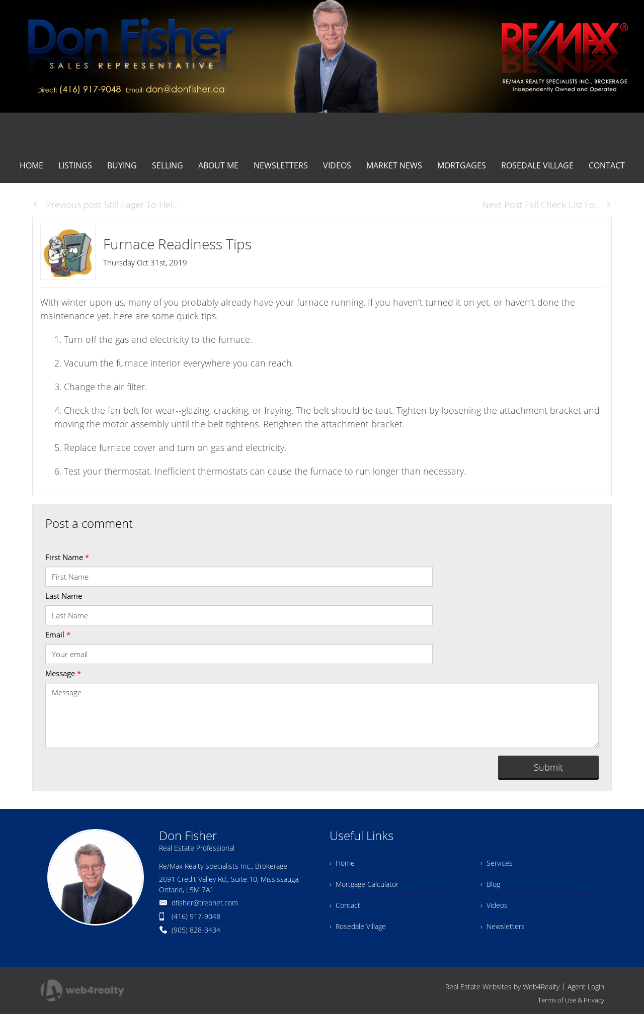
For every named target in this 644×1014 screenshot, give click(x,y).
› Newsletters (502, 926)
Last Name (63, 596)
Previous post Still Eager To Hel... (105, 205)
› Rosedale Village (358, 926)
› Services (496, 863)
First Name (67, 557)
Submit (548, 767)
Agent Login (586, 986)
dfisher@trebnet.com (205, 902)
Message (63, 673)
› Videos (494, 905)
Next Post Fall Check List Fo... (547, 205)
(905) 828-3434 (196, 930)
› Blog (490, 884)
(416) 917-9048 (196, 916)
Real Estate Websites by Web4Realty (502, 986)
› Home (342, 863)
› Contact (345, 905)
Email (57, 634)
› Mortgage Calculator (364, 884)
